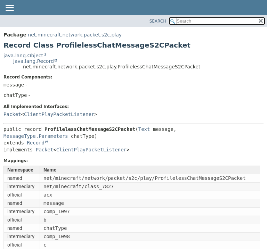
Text (144, 129)
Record (35, 142)
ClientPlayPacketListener (59, 114)
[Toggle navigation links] (9, 8)
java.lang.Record (33, 61)
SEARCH (158, 21)
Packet (12, 114)
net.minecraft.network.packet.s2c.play (75, 35)
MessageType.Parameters (35, 136)
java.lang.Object (23, 55)
